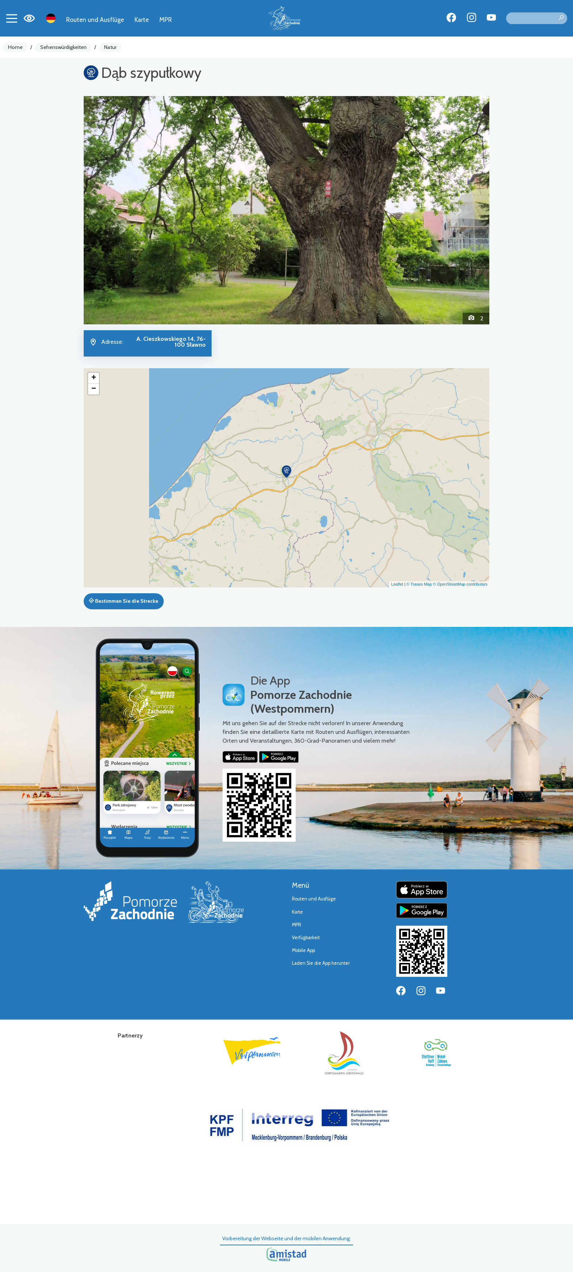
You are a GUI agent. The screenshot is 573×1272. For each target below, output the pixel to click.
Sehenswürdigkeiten (63, 47)
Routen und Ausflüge (95, 19)
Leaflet (397, 584)
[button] (114, 210)
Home (15, 47)
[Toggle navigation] (12, 18)
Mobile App (303, 950)
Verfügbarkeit (306, 937)
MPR (165, 19)
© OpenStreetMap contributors (460, 584)
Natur (110, 47)
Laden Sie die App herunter (321, 963)
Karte (141, 19)
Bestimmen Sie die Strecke (123, 601)
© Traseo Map (419, 584)
